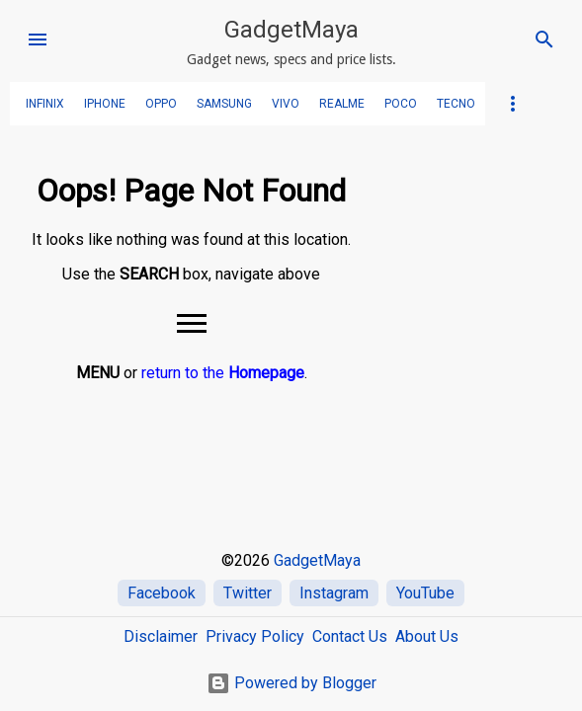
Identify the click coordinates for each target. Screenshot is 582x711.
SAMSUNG (224, 104)
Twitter (247, 593)
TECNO (456, 104)
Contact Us (349, 636)
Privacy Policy (255, 636)
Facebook (161, 593)
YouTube (425, 593)
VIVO (285, 104)
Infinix (45, 104)
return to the (222, 372)
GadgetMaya (291, 29)
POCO (400, 104)
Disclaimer (161, 636)
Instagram (334, 593)
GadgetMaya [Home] (317, 560)
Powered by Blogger (291, 682)
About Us (426, 636)
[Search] (544, 39)
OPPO (161, 104)
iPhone (104, 104)
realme (342, 104)
